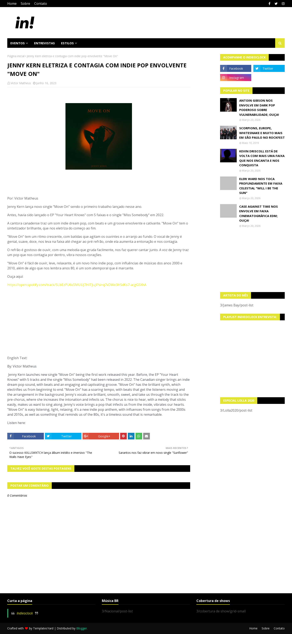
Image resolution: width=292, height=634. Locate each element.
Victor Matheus (21, 83)
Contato (40, 3)
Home (12, 3)
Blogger (81, 628)
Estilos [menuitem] (67, 43)
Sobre (25, 3)
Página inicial (16, 56)
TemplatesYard (43, 628)
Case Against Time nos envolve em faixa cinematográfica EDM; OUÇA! (258, 213)
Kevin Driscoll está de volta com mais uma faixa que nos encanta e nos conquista (262, 158)
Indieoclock (25, 613)
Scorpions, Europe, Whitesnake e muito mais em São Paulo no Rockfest (262, 132)
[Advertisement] (252, 260)
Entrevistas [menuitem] (44, 43)
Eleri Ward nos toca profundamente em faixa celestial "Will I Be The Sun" (260, 186)
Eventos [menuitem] (17, 43)
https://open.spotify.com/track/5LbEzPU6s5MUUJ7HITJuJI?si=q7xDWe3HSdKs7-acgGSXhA (76, 284)
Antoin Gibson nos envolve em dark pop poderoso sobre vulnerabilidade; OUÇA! (259, 107)
